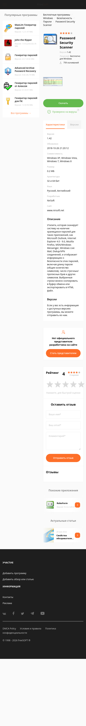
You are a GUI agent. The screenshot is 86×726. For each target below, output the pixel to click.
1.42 (65, 52)
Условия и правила (30, 628)
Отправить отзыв (63, 457)
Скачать (63, 103)
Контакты (8, 597)
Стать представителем (63, 353)
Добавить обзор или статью (18, 579)
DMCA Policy (9, 628)
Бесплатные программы (56, 14)
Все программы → (21, 113)
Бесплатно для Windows (70, 57)
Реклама (7, 603)
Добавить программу (14, 573)
